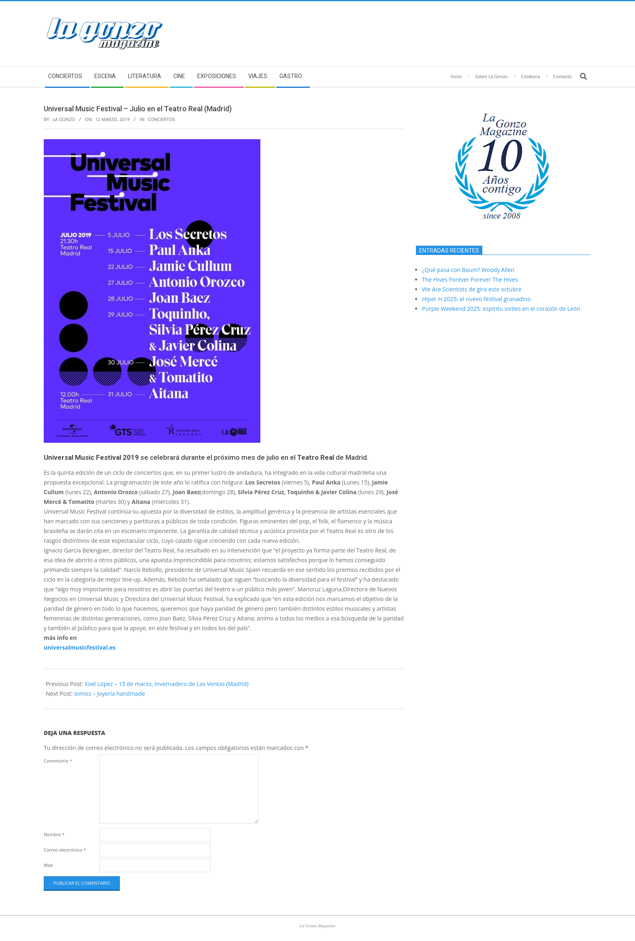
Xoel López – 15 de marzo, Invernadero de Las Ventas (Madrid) (167, 684)
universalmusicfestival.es (79, 647)
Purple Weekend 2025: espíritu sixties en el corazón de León (501, 308)
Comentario (58, 761)
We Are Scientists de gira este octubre (472, 289)
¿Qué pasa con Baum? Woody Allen (468, 270)
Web (48, 865)
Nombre (54, 834)
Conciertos (161, 119)
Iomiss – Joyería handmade (109, 693)
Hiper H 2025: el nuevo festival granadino (476, 299)
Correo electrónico (65, 850)
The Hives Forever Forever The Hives (470, 279)
